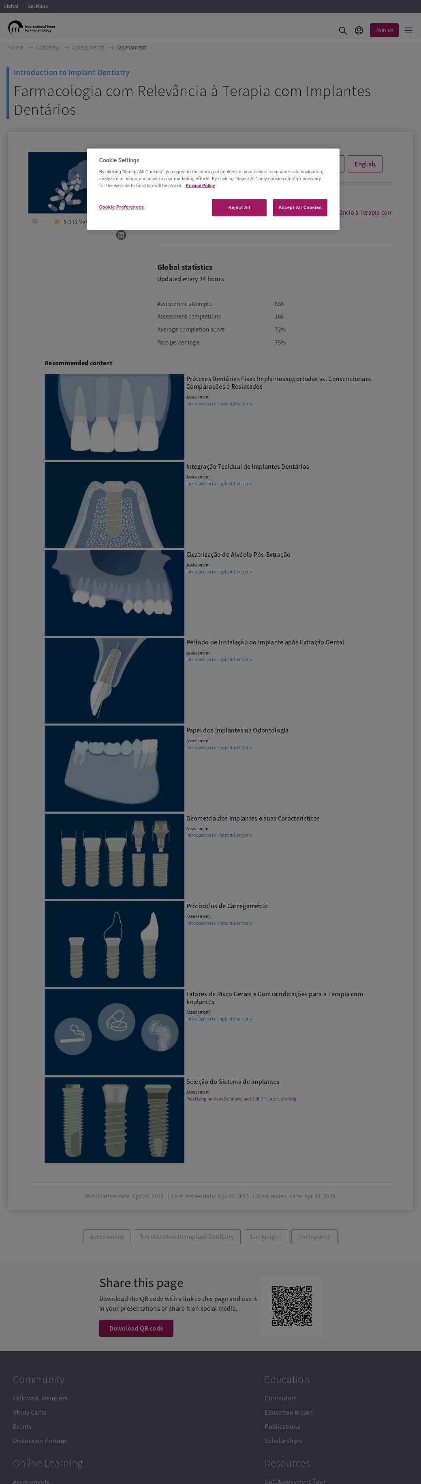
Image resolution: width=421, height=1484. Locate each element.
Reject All (239, 207)
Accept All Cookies (299, 207)
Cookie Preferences (121, 207)
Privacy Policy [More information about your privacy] (200, 185)
